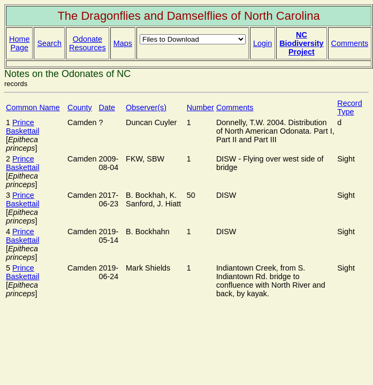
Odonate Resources (87, 43)
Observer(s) (146, 107)
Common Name (33, 107)
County (79, 107)
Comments (350, 43)
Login (262, 43)
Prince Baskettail (22, 126)
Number (200, 107)
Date (107, 107)
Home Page (19, 43)
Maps (122, 43)
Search (49, 43)
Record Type (349, 107)
